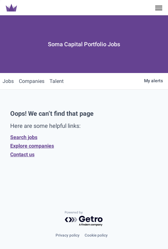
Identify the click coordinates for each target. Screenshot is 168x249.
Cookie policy (96, 235)
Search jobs (23, 137)
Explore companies (32, 146)
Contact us (22, 154)
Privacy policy (68, 235)
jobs (8, 81)
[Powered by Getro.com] (84, 219)
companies (31, 81)
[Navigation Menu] (158, 7)
